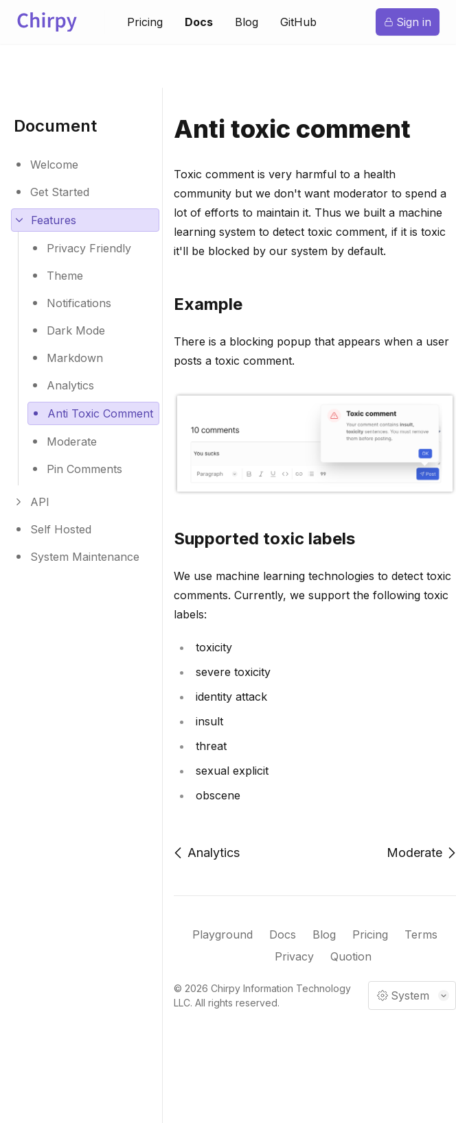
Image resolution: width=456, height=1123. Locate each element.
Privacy (294, 958)
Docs (199, 22)
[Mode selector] (412, 995)
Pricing (145, 22)
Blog (246, 22)
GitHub (298, 22)
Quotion (351, 958)
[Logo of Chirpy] (49, 22)
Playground (222, 936)
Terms (420, 936)
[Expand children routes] (85, 220)
